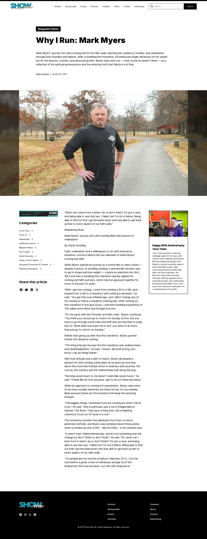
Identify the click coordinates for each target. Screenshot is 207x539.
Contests (106, 6)
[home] (21, 6)
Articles (58, 6)
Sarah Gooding (42, 74)
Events (83, 6)
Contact (127, 6)
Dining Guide (70, 6)
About (116, 6)
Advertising (139, 6)
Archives (94, 6)
